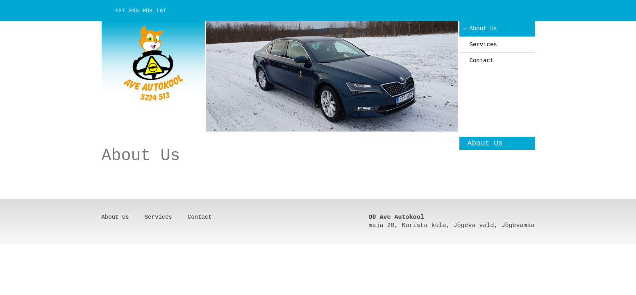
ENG (134, 11)
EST (120, 11)
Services (483, 44)
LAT (161, 11)
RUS (147, 11)
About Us (483, 28)
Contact (482, 60)
